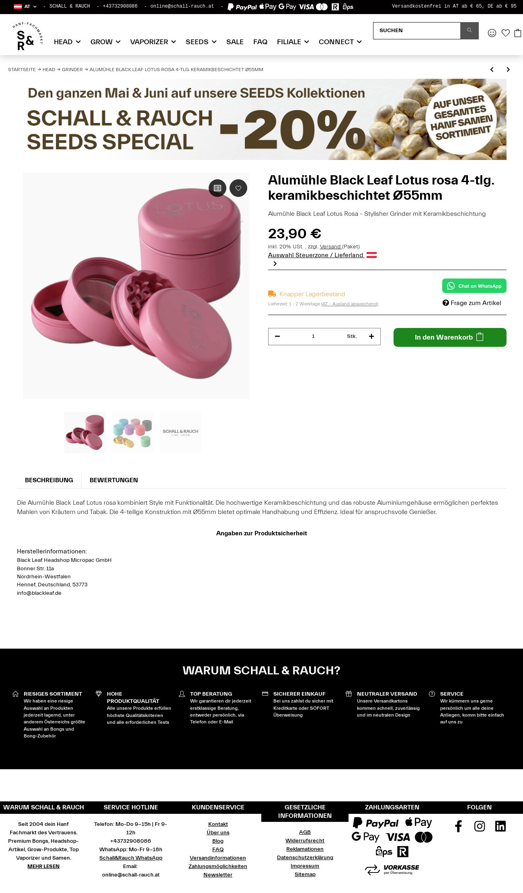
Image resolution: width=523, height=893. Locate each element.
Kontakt (218, 824)
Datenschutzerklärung (305, 857)
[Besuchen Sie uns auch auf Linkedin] (500, 829)
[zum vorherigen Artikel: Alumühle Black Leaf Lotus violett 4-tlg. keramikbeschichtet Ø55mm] (492, 70)
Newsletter (217, 875)
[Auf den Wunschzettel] (238, 188)
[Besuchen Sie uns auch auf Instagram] (479, 829)
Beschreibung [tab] (49, 480)
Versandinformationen (218, 858)
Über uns (218, 833)
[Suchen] (417, 30)
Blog (218, 841)
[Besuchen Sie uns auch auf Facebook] (458, 829)
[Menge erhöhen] (371, 336)
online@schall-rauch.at (182, 6)
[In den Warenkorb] (450, 337)
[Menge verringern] (277, 336)
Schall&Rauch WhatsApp (130, 858)
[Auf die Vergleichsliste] (217, 188)
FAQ (260, 42)
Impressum (305, 866)
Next (275, 263)
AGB (305, 832)
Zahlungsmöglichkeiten (218, 866)
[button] (24, 6)
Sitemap (305, 874)
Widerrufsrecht (304, 841)
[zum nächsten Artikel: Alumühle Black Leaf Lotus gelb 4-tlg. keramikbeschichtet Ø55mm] (508, 70)
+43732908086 (120, 6)
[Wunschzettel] (506, 33)
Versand (331, 247)
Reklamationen (305, 849)
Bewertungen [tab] (114, 480)
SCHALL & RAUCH (69, 6)
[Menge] (314, 336)
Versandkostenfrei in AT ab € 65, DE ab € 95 (454, 6)
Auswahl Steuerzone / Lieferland (322, 255)
